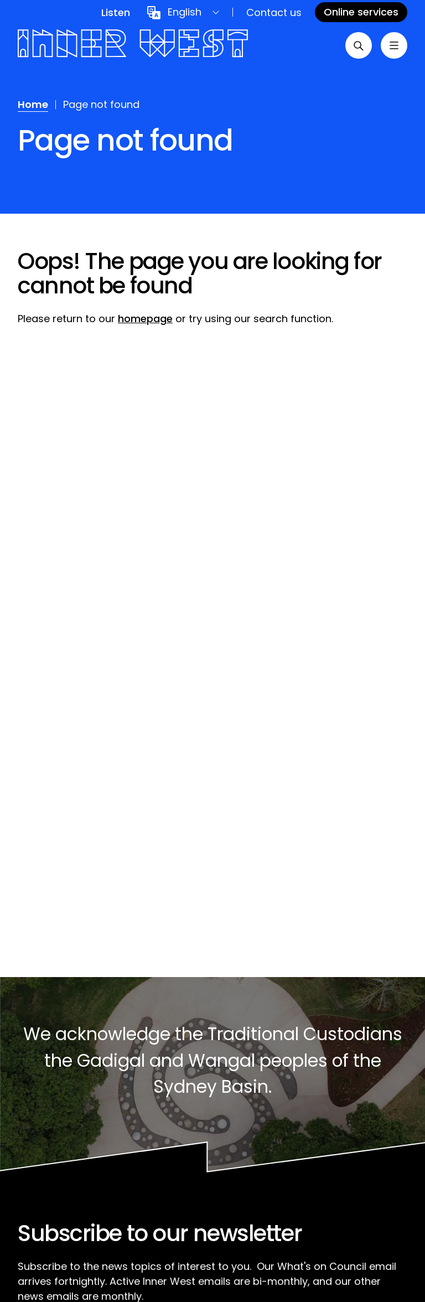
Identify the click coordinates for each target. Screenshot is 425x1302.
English (184, 12)
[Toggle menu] (394, 45)
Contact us (274, 12)
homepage (145, 319)
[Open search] (358, 45)
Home (33, 104)
